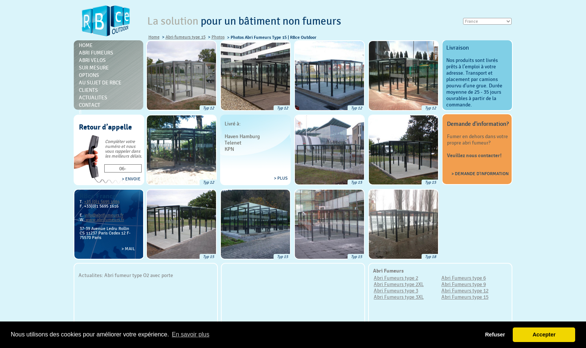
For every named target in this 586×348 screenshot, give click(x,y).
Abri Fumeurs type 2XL (399, 284)
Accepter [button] (544, 335)
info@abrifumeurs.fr (103, 215)
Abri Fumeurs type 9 (463, 284)
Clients (88, 90)
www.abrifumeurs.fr (105, 219)
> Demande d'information (480, 173)
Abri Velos (92, 60)
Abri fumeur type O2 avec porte (138, 275)
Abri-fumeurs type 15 (186, 37)
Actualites (93, 97)
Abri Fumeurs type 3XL (399, 297)
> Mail (128, 248)
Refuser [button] (495, 335)
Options (89, 75)
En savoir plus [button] (191, 334)
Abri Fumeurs (96, 53)
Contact (89, 105)
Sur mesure (94, 68)
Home (154, 37)
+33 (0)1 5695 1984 (102, 201)
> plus (281, 178)
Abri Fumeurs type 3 (396, 290)
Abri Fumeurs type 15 (464, 297)
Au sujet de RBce (100, 83)
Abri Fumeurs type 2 (396, 278)
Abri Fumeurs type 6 (463, 278)
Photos (218, 37)
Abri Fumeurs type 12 (464, 290)
